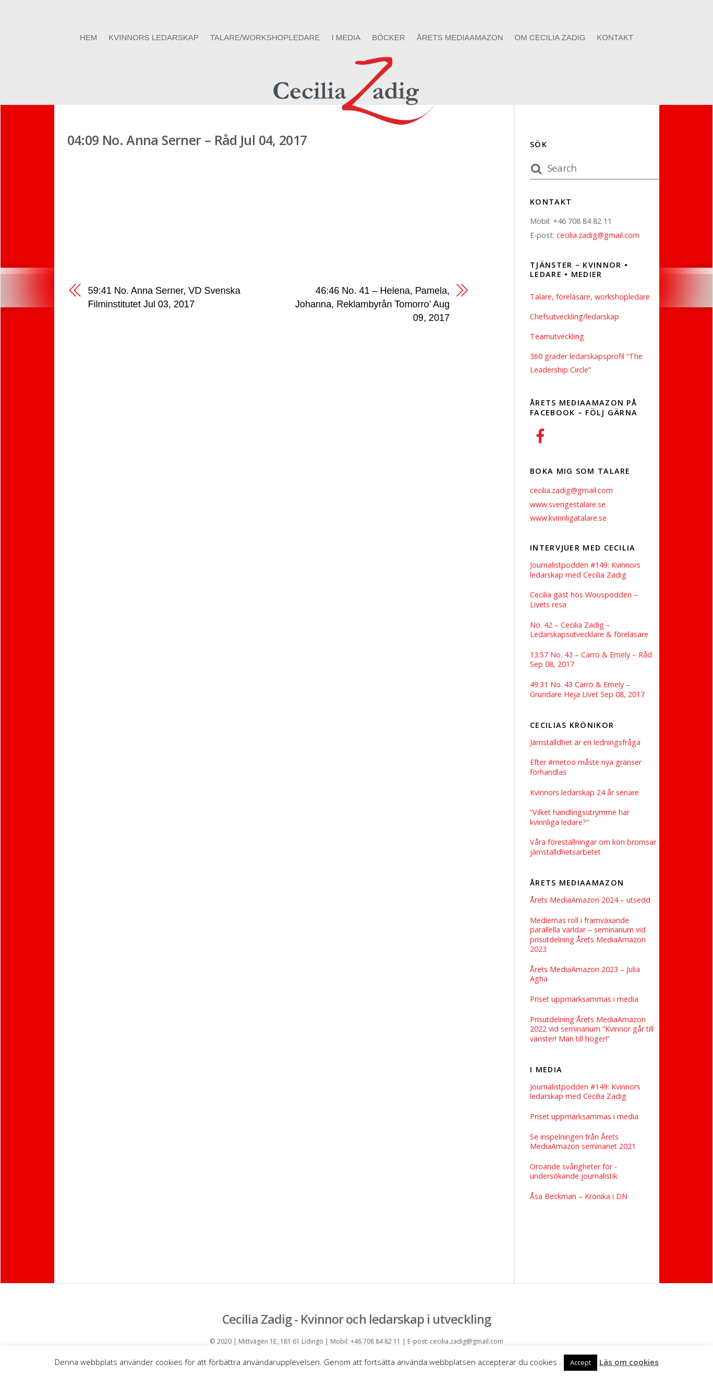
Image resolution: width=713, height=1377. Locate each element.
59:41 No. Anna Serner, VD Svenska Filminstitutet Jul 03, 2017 (164, 297)
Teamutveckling (557, 336)
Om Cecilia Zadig (549, 37)
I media (345, 37)
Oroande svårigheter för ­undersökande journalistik (574, 1174)
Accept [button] (580, 1362)
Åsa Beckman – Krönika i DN (578, 1200)
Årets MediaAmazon (460, 37)
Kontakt (615, 37)
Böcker (388, 37)
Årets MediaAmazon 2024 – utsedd (590, 901)
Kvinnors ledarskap (153, 37)
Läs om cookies (629, 1362)
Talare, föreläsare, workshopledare (590, 297)
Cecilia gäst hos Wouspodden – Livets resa (584, 600)
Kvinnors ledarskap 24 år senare (584, 793)
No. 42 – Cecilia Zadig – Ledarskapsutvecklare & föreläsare (589, 630)
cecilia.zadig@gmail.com (598, 235)
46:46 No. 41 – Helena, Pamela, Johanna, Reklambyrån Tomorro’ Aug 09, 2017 (372, 304)
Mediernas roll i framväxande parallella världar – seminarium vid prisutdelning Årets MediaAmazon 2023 (588, 936)
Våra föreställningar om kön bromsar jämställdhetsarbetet (593, 848)
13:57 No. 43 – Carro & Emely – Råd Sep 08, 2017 (591, 660)
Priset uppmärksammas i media (584, 1002)
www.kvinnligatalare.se (568, 518)
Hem (88, 37)
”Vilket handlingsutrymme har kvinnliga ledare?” (580, 819)
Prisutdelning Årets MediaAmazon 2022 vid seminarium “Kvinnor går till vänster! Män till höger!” (592, 1031)
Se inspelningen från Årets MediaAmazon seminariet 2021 (583, 1144)
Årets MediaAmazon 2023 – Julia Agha (585, 976)
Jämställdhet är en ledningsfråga (586, 743)
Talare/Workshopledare (265, 37)
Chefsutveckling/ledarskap (575, 316)
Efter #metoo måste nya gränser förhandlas (586, 768)
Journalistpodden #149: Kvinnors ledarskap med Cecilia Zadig (585, 570)
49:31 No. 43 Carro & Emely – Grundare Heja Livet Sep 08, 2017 (587, 690)
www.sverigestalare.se (568, 504)
